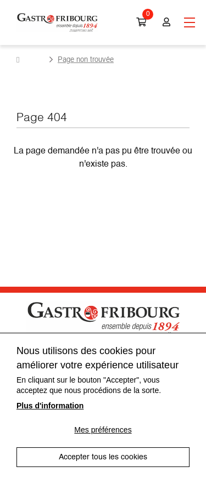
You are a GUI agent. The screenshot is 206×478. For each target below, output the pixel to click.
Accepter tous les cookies (103, 457)
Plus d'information (49, 405)
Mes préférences (102, 429)
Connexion (166, 22)
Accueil (30, 59)
